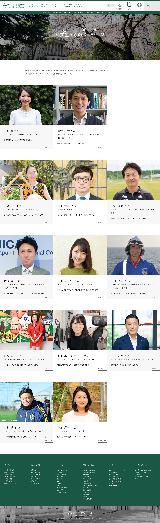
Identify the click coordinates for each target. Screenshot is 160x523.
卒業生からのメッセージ (112, 13)
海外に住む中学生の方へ (90, 485)
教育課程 (33, 470)
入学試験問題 (87, 483)
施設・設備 (60, 479)
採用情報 (137, 474)
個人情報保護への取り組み (143, 470)
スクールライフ (55, 5)
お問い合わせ (113, 472)
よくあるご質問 (87, 499)
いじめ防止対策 (61, 492)
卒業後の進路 (99, 13)
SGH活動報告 (35, 483)
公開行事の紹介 (87, 477)
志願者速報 (86, 494)
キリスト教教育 (35, 474)
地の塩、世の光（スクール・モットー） (145, 477)
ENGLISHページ (114, 485)
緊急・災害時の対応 (115, 479)
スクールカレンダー (63, 470)
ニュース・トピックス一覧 (117, 470)
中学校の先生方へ (88, 492)
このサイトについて (141, 472)
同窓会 (111, 483)
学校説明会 (86, 474)
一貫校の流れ (89, 13)
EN (112, 5)
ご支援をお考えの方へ (115, 481)
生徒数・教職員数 (78, 13)
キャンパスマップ (114, 474)
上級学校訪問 (87, 490)
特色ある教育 (45, 5)
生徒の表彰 (60, 490)
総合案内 (78, 5)
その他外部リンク (145, 463)
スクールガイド (87, 488)
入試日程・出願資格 (89, 470)
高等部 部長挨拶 (45, 13)
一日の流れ (60, 472)
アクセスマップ (113, 477)
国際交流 (33, 477)
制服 (58, 485)
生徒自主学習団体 (62, 488)
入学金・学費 (87, 479)
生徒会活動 (60, 477)
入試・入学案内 (67, 5)
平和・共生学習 (35, 479)
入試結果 (85, 481)
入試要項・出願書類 (89, 472)
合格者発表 (86, 496)
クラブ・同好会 (61, 474)
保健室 (59, 481)
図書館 (59, 483)
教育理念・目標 (57, 13)
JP (108, 5)
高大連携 (33, 481)
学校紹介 (33, 5)
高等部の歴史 (67, 13)
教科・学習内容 (35, 472)
